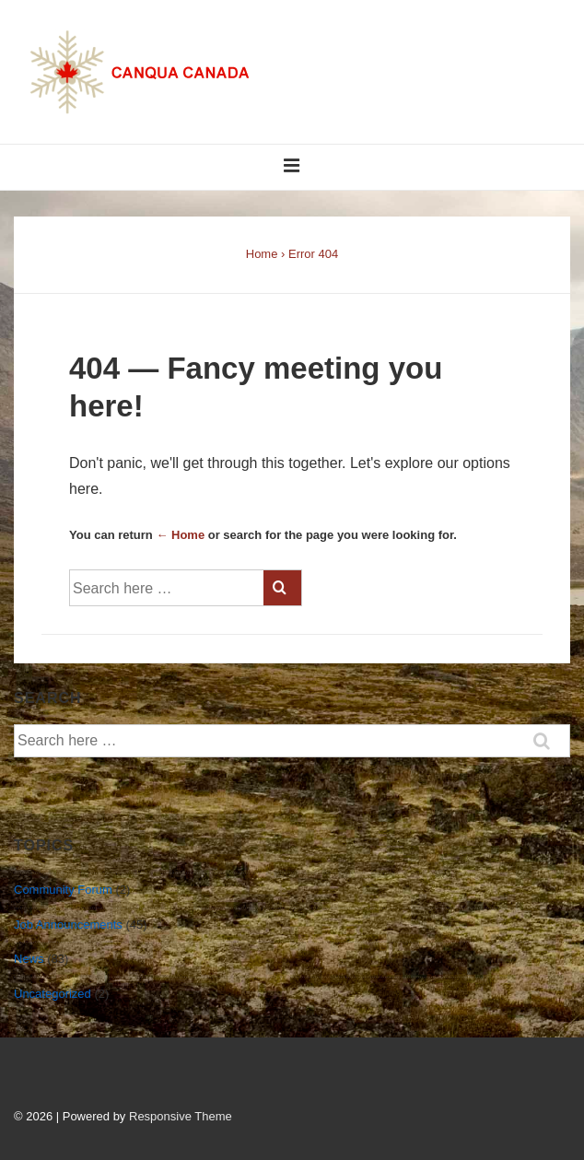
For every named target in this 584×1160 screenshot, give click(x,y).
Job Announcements (68, 925)
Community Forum (63, 889)
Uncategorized (52, 994)
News (29, 959)
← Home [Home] (180, 535)
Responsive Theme (180, 1116)
